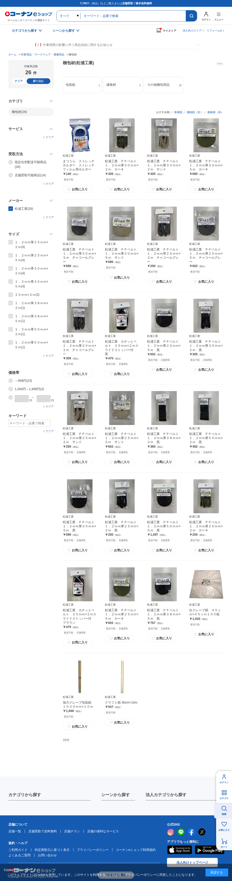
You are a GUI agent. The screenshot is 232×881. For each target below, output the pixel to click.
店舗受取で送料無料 (42, 831)
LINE (181, 832)
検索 (224, 814)
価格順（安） (195, 112)
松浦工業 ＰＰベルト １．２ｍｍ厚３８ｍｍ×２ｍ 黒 (164, 438)
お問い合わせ (47, 855)
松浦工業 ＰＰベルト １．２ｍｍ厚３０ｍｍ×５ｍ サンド (122, 253)
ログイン (224, 782)
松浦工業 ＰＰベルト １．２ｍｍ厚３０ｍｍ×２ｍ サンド (164, 165)
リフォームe (214, 30)
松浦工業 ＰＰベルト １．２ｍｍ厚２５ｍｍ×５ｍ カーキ (122, 614)
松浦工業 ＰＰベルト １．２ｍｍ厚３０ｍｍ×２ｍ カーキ (122, 165)
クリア (18, 81)
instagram (170, 832)
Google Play (209, 849)
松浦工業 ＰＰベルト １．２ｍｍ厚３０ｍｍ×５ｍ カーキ (206, 165)
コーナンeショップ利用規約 (136, 849)
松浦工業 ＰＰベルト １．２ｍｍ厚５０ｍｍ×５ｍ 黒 (164, 526)
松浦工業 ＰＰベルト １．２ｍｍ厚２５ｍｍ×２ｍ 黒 (122, 526)
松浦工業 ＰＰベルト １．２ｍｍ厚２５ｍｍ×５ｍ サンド (122, 438)
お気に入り (77, 189)
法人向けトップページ (192, 862)
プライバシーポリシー (93, 849)
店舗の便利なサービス (103, 831)
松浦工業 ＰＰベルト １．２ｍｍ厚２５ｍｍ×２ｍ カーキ (206, 526)
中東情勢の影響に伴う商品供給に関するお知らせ (73, 45)
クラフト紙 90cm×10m (121, 702)
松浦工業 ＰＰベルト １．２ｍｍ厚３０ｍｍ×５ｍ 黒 (80, 526)
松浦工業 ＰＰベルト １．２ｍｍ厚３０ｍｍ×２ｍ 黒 (206, 345)
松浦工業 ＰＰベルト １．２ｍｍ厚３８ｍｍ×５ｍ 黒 (164, 614)
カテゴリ (224, 798)
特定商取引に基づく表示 (52, 849)
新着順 (178, 112)
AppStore (179, 849)
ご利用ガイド (17, 849)
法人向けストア (192, 30)
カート (224, 847)
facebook (191, 832)
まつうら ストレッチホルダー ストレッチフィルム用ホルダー (78, 165)
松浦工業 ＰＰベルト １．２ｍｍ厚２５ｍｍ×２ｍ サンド (80, 438)
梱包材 (19, 112)
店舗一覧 (14, 831)
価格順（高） (215, 112)
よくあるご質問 (19, 855)
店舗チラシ (72, 831)
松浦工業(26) (24, 208)
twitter (201, 832)
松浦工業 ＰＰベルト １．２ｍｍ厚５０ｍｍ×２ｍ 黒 (206, 438)
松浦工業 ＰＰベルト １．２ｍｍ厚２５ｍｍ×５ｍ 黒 (164, 345)
